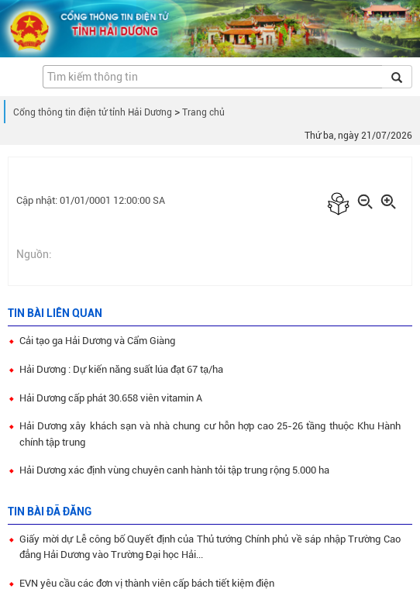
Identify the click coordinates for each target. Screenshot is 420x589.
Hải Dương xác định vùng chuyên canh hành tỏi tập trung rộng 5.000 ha (174, 470)
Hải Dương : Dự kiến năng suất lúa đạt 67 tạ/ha (121, 369)
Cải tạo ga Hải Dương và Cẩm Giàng (97, 340)
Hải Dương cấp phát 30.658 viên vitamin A (110, 398)
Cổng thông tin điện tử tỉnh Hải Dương (92, 112)
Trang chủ (203, 112)
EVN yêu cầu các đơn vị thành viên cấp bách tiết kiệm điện (146, 583)
